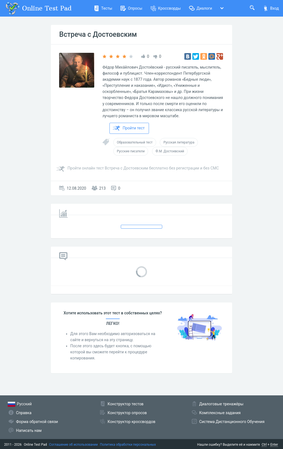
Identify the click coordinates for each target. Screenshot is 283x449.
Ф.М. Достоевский (170, 151)
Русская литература (178, 142)
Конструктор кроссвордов (131, 421)
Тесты (103, 8)
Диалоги (200, 8)
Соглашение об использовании (73, 445)
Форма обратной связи (37, 421)
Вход (271, 8)
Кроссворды (166, 8)
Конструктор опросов (127, 413)
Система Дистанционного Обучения (231, 421)
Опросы (131, 8)
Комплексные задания (220, 413)
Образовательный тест (135, 142)
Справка (24, 413)
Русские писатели (131, 151)
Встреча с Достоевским (98, 34)
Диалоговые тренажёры (221, 404)
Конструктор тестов (125, 404)
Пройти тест (129, 128)
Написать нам (28, 430)
